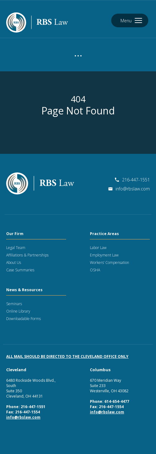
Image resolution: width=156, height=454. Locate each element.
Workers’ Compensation (109, 262)
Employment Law (104, 255)
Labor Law (98, 247)
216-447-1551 (132, 180)
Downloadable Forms (23, 318)
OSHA (95, 270)
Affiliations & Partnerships (27, 255)
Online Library (18, 311)
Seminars (14, 303)
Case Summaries (20, 270)
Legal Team (15, 247)
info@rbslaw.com (129, 189)
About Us (13, 262)
